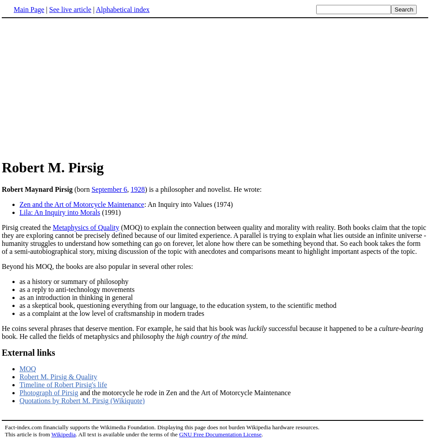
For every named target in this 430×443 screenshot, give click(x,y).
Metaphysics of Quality (86, 227)
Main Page (29, 9)
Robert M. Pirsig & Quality (58, 377)
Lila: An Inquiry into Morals (59, 212)
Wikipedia (63, 434)
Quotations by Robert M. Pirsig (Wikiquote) (82, 400)
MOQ (27, 369)
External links (28, 353)
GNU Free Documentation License (220, 434)
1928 (138, 189)
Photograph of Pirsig (48, 392)
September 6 (109, 189)
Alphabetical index (122, 9)
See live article (70, 9)
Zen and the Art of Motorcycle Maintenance (81, 204)
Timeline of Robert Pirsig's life (63, 385)
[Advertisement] (76, 88)
